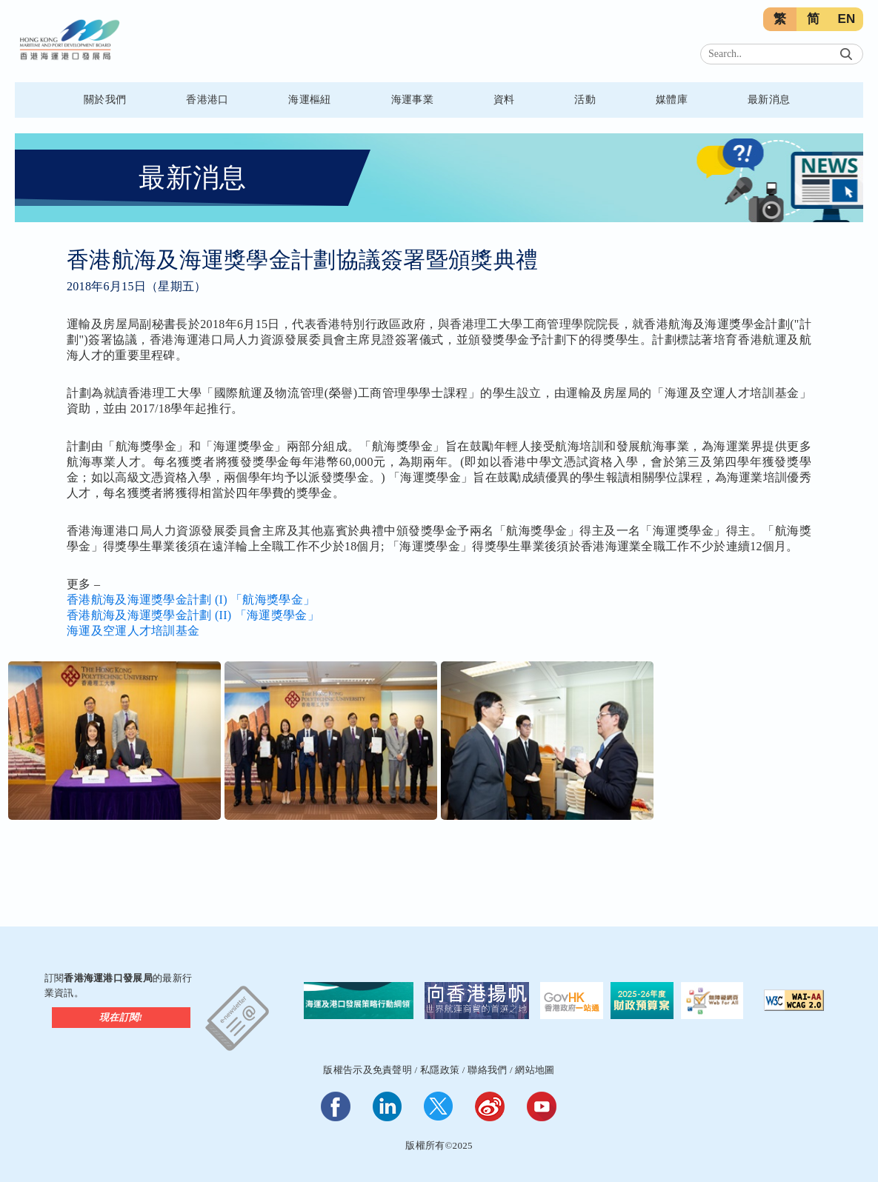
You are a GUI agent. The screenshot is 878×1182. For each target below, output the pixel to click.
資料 (504, 99)
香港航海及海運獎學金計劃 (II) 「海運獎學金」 (193, 615)
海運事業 (412, 99)
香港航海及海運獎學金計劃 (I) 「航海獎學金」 (191, 599)
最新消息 (769, 99)
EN (846, 19)
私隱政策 (439, 1069)
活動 (585, 99)
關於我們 (105, 99)
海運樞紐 (309, 99)
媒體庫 (672, 99)
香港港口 (207, 99)
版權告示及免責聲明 (367, 1069)
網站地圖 (534, 1069)
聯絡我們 (487, 1069)
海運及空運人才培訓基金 (133, 630)
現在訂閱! (121, 1017)
